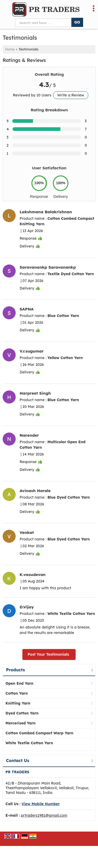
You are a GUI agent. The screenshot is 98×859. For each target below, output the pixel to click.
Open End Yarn (19, 683)
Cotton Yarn (16, 693)
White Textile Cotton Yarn (29, 743)
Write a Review (70, 95)
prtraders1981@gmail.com (44, 815)
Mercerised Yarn (20, 723)
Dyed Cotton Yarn (21, 713)
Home (10, 49)
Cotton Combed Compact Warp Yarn (39, 733)
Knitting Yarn (17, 703)
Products (15, 669)
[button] (41, 804)
